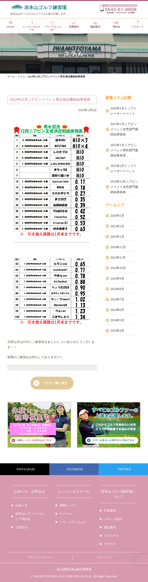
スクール (66, 513)
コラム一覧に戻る (55, 383)
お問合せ (21, 527)
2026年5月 (117, 215)
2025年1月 (117, 236)
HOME (10, 24)
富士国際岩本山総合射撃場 (74, 569)
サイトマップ (105, 557)
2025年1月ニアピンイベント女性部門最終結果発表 (124, 129)
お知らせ (21, 505)
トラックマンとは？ (53, 25)
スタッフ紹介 (113, 519)
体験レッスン (69, 505)
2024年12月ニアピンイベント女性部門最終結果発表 (124, 187)
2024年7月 (117, 299)
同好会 (116, 24)
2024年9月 (117, 278)
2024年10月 (118, 268)
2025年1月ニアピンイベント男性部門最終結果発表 (124, 150)
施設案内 (95, 24)
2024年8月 (117, 289)
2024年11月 (118, 257)
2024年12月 (118, 247)
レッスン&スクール (31, 25)
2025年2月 (117, 226)
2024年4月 (117, 330)
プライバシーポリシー (40, 557)
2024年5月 (117, 320)
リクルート (137, 24)
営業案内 (74, 24)
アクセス (110, 544)
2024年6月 (117, 309)
